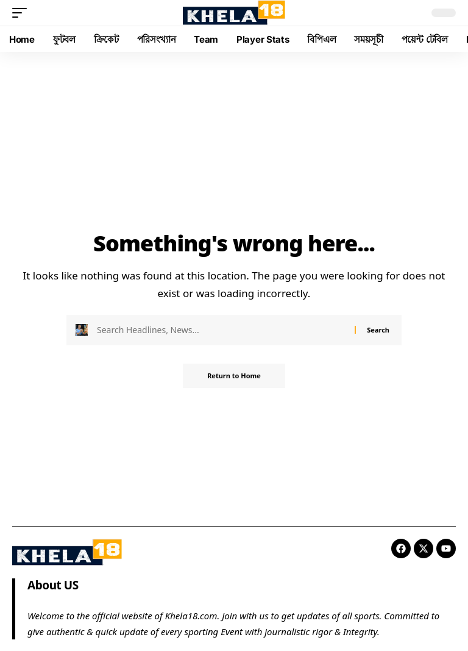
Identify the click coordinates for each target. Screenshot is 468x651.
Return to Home (234, 375)
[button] (22, 13)
